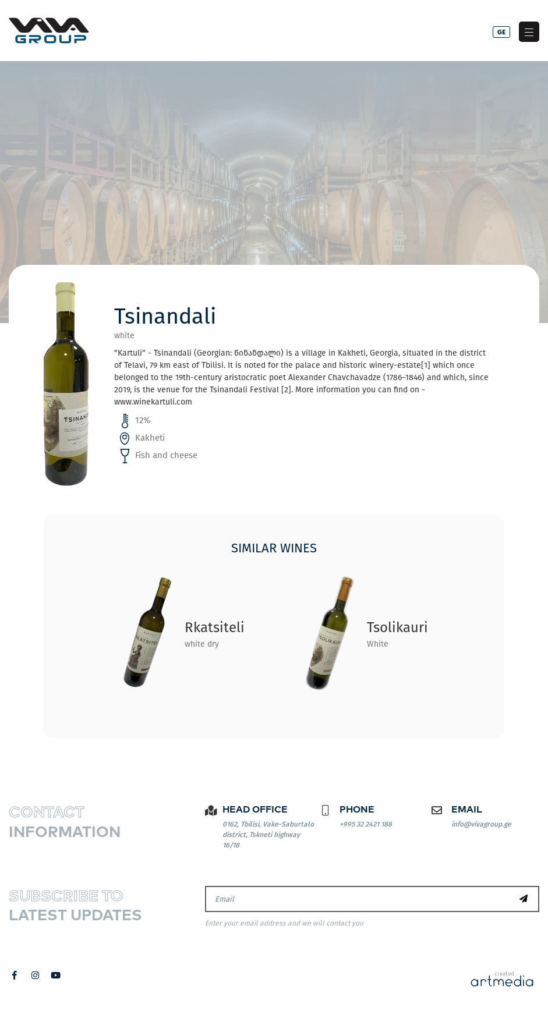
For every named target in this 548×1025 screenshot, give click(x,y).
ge (501, 32)
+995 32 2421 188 (366, 824)
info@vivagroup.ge (481, 824)
